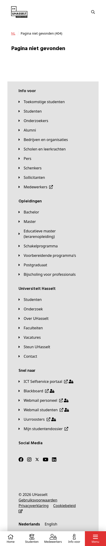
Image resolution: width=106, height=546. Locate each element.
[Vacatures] (30, 337)
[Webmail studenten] (44, 410)
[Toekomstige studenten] (42, 102)
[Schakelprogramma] (38, 246)
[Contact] (28, 356)
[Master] (27, 221)
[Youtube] (45, 459)
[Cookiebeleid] (64, 505)
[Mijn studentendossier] (43, 429)
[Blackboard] (36, 391)
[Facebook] (21, 459)
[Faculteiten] (31, 328)
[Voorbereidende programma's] (47, 255)
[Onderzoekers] (33, 120)
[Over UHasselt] (33, 318)
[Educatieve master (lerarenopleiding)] (53, 233)
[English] (51, 524)
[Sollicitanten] (32, 177)
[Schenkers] (30, 168)
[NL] (13, 33)
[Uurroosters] (37, 419)
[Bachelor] (29, 212)
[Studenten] (30, 111)
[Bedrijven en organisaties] (43, 139)
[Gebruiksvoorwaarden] (38, 500)
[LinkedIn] (54, 459)
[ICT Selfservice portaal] (46, 381)
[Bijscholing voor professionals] (47, 274)
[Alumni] (27, 130)
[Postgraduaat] (33, 265)
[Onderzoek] (31, 309)
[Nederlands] (29, 524)
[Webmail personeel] (43, 400)
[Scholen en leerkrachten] (42, 149)
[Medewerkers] (36, 187)
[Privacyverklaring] (33, 505)
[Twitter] (37, 459)
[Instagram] (29, 459)
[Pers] (25, 158)
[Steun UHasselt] (34, 347)
